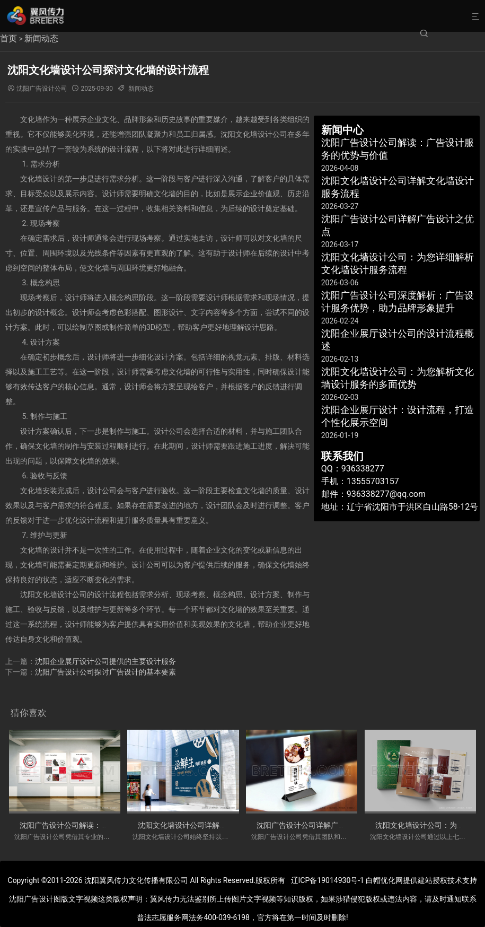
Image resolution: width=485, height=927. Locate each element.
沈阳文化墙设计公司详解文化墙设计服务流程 (212, 825)
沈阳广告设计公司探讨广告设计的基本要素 (105, 672)
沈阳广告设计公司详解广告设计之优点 (320, 825)
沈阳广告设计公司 (41, 88)
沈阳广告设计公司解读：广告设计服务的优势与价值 (105, 825)
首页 (8, 38)
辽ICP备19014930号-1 (327, 880)
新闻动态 (41, 38)
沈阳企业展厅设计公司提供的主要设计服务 (105, 661)
